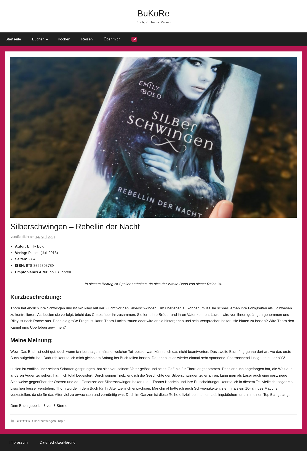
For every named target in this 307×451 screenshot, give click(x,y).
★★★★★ (23, 421)
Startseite (13, 39)
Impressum (19, 442)
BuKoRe (154, 13)
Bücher (40, 39)
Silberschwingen (44, 421)
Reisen (87, 39)
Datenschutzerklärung (57, 442)
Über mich (112, 39)
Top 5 (62, 421)
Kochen (64, 39)
